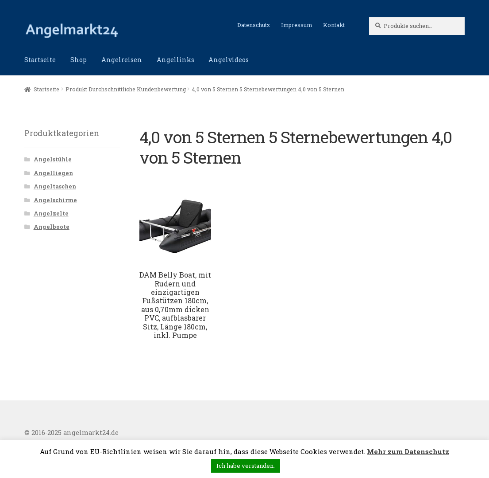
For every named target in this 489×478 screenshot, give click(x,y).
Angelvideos (228, 59)
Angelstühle (53, 159)
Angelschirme (55, 200)
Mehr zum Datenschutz (408, 451)
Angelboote (51, 226)
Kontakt (334, 24)
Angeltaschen (55, 186)
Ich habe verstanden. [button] (245, 466)
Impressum (296, 24)
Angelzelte (51, 213)
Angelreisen (121, 59)
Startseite (40, 59)
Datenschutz (253, 24)
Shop (78, 59)
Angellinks (175, 59)
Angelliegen (53, 172)
